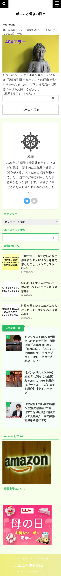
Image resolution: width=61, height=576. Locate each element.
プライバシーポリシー (22, 558)
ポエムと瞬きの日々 (30, 14)
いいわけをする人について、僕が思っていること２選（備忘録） (39, 287)
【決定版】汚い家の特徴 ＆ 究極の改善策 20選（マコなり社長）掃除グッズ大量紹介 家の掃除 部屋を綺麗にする (41, 412)
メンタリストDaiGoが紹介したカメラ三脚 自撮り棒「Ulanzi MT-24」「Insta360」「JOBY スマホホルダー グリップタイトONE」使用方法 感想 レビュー (39, 349)
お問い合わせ (42, 558)
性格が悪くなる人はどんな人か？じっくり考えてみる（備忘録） (39, 310)
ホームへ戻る (30, 109)
